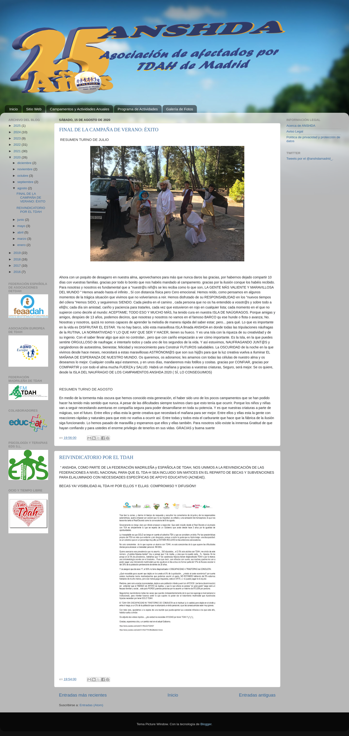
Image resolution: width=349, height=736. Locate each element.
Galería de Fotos (179, 109)
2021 (17, 151)
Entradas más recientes (83, 695)
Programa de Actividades (138, 109)
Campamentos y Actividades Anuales (79, 109)
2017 (17, 265)
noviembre (25, 169)
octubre (23, 175)
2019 (17, 253)
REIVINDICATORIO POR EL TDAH (96, 457)
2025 (17, 125)
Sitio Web (34, 109)
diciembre (24, 163)
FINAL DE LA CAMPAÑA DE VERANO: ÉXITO (108, 129)
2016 (17, 272)
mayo (21, 226)
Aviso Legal (294, 131)
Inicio (13, 109)
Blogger (206, 724)
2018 (17, 259)
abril (20, 232)
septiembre (25, 182)
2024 (17, 132)
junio (21, 219)
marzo (22, 238)
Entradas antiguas (257, 695)
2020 (17, 157)
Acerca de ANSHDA (300, 125)
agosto (22, 188)
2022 (17, 144)
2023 (17, 138)
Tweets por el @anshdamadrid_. (309, 158)
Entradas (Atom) (91, 705)
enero (21, 245)
